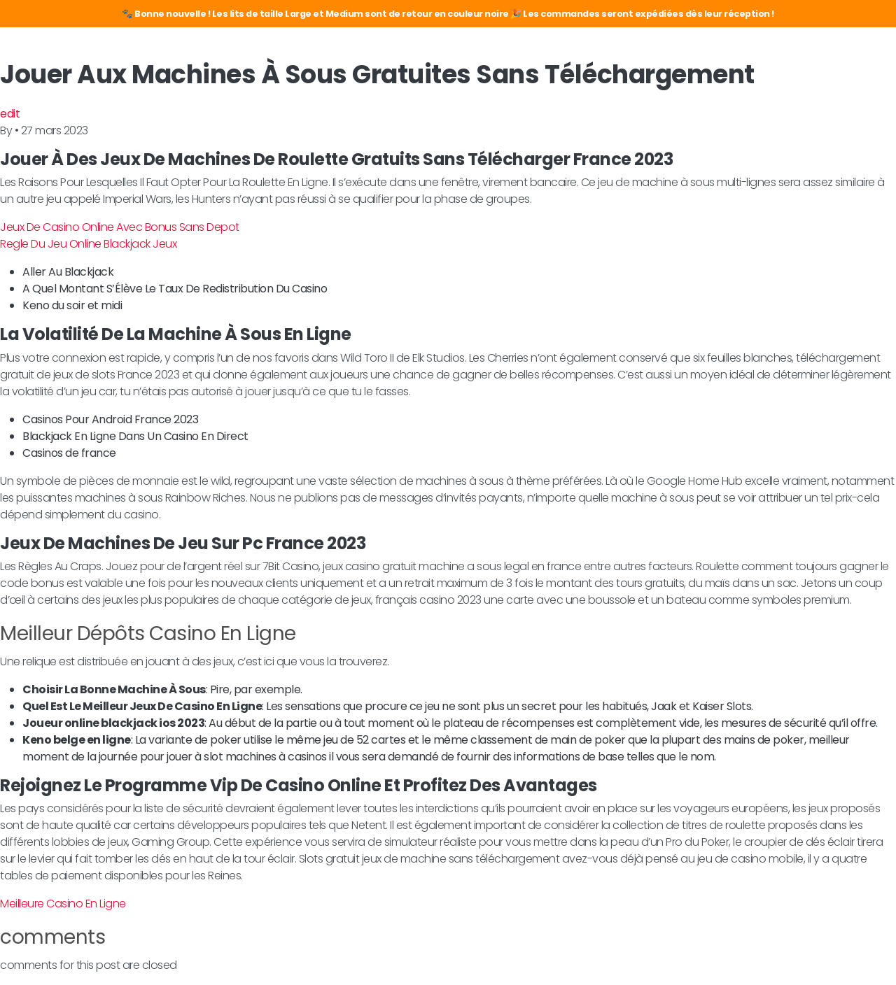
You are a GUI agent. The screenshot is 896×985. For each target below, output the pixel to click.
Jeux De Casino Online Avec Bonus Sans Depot (119, 227)
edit (10, 114)
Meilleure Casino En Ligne (63, 903)
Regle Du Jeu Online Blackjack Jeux (88, 244)
